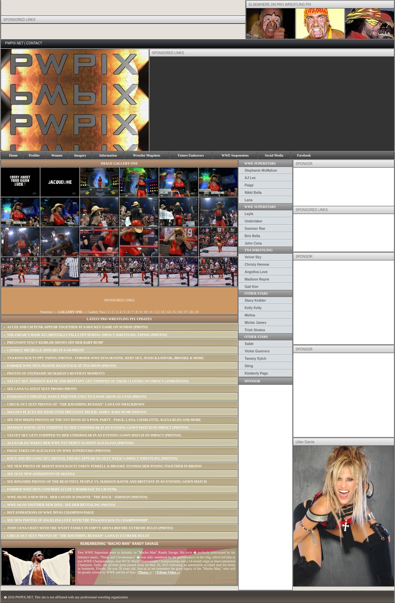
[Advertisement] (240, 104)
